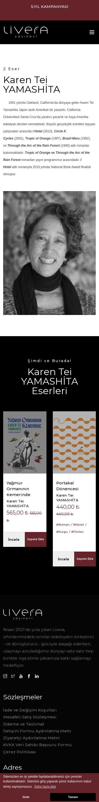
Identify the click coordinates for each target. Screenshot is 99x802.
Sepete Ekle (35, 539)
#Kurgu (62, 532)
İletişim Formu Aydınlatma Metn (37, 730)
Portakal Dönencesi (67, 485)
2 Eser (11, 68)
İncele (14, 539)
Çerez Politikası (19, 751)
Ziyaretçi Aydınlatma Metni (31, 737)
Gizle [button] (26, 797)
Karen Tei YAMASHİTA (18, 503)
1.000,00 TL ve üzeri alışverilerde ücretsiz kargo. (49, 10)
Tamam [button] (73, 797)
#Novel (78, 524)
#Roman (62, 524)
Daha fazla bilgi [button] (45, 787)
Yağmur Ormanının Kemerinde (18, 488)
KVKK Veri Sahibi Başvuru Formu (37, 744)
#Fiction (77, 532)
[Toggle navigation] (92, 33)
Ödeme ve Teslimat (23, 724)
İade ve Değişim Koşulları (30, 710)
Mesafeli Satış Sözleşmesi (29, 716)
